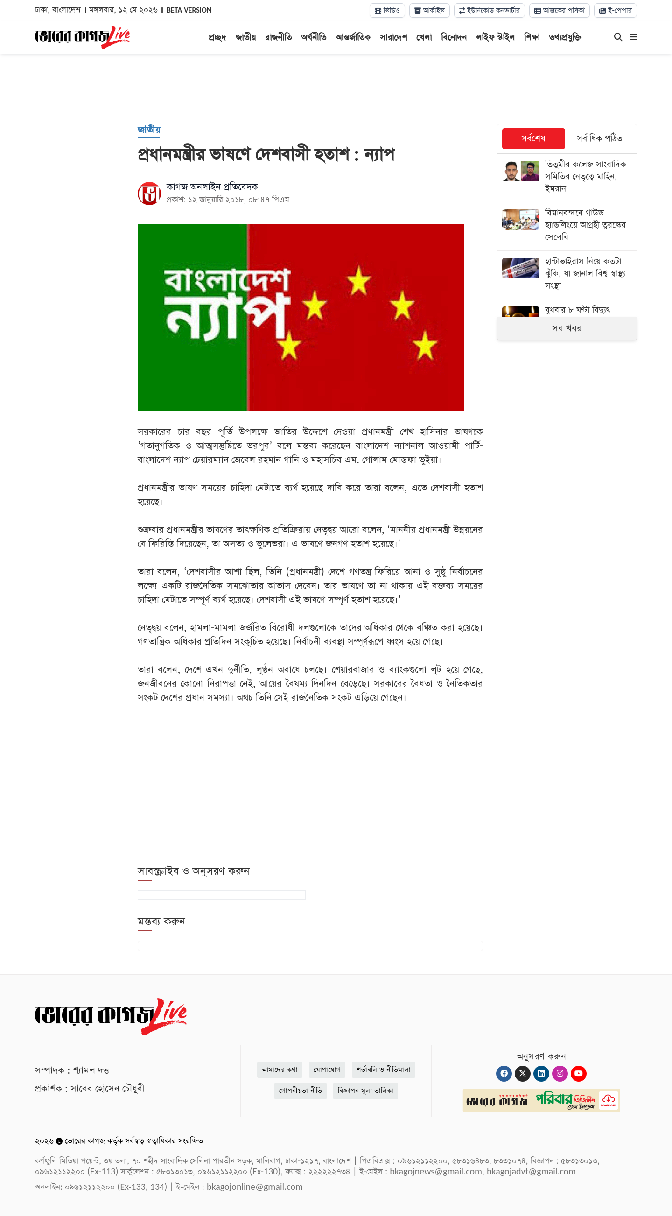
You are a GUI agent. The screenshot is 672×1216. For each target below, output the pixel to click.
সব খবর (567, 328)
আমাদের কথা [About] (280, 1070)
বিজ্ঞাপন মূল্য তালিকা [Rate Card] (365, 1091)
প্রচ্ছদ (217, 37)
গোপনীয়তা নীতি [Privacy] (300, 1091)
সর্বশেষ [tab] (533, 138)
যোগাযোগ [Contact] (327, 1070)
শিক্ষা (531, 37)
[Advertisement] (336, 89)
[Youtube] (579, 1074)
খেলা (424, 37)
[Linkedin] (541, 1074)
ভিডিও (387, 10)
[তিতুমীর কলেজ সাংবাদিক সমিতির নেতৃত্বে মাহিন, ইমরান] (567, 178)
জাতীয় (246, 37)
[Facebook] (504, 1074)
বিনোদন (454, 37)
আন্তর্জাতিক (353, 37)
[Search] (618, 38)
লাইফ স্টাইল (495, 37)
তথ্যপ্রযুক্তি (565, 37)
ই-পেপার (615, 10)
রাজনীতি (278, 37)
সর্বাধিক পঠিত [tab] (600, 138)
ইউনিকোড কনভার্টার (489, 10)
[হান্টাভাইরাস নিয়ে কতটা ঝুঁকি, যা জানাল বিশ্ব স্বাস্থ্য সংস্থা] (567, 275)
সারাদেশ (393, 37)
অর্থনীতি (313, 37)
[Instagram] (560, 1074)
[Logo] (82, 36)
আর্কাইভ (429, 10)
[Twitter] (523, 1074)
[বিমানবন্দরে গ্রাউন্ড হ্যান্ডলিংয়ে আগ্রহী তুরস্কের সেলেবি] (567, 226)
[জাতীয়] (149, 131)
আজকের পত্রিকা (559, 10)
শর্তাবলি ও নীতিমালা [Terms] (384, 1070)
